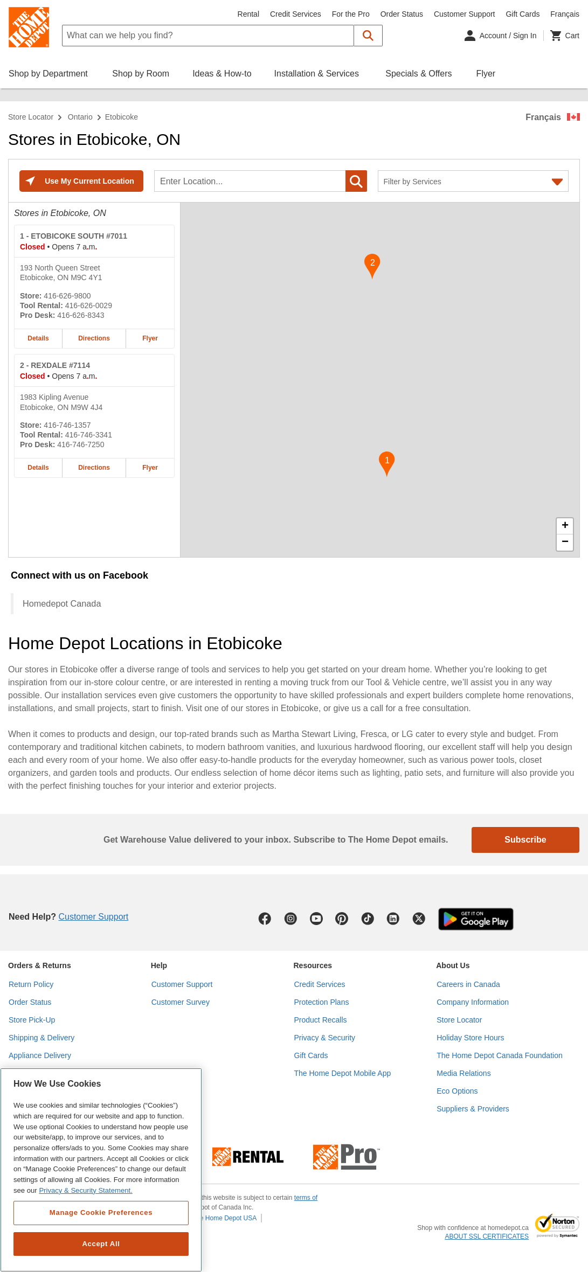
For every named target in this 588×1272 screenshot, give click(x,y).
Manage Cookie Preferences (101, 1212)
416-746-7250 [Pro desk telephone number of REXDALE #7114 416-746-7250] (80, 444)
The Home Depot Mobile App (342, 1073)
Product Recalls (320, 1020)
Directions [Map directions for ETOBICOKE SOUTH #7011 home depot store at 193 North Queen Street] (94, 338)
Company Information (473, 1002)
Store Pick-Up (32, 1020)
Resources (313, 965)
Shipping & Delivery (41, 1037)
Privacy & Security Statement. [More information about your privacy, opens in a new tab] (85, 1190)
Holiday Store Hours (470, 1037)
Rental (248, 14)
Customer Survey (180, 1002)
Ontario (80, 117)
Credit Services (295, 14)
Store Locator (30, 117)
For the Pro (351, 14)
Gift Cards (522, 14)
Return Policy (31, 984)
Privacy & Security (325, 1037)
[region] (101, 1170)
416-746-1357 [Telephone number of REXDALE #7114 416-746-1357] (67, 425)
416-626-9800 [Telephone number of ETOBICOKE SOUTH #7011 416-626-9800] (67, 295)
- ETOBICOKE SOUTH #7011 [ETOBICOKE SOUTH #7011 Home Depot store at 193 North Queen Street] (73, 236)
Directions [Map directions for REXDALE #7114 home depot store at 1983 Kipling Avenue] (94, 467)
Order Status (402, 14)
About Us (452, 965)
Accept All (101, 1244)
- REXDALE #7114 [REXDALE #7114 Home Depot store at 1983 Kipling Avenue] (55, 365)
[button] (368, 35)
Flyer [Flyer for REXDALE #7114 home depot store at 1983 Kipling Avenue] (150, 467)
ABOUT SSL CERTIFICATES (487, 1236)
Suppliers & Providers (473, 1108)
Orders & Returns (39, 965)
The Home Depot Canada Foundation (499, 1055)
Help (159, 965)
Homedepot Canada (62, 603)
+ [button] (565, 526)
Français (543, 117)
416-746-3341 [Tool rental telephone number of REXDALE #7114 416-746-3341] (88, 434)
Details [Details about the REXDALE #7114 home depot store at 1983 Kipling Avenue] (38, 467)
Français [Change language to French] (564, 14)
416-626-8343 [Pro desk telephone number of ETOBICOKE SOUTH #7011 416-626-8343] (80, 315)
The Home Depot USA (224, 1218)
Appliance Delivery (40, 1055)
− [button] (565, 542)
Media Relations (463, 1073)
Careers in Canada (468, 984)
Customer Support (464, 14)
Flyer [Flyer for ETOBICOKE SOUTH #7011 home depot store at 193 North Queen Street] (150, 338)
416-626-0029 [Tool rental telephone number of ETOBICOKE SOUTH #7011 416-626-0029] (88, 305)
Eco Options (457, 1091)
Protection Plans (321, 1002)
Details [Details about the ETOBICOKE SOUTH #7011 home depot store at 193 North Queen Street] (38, 338)
